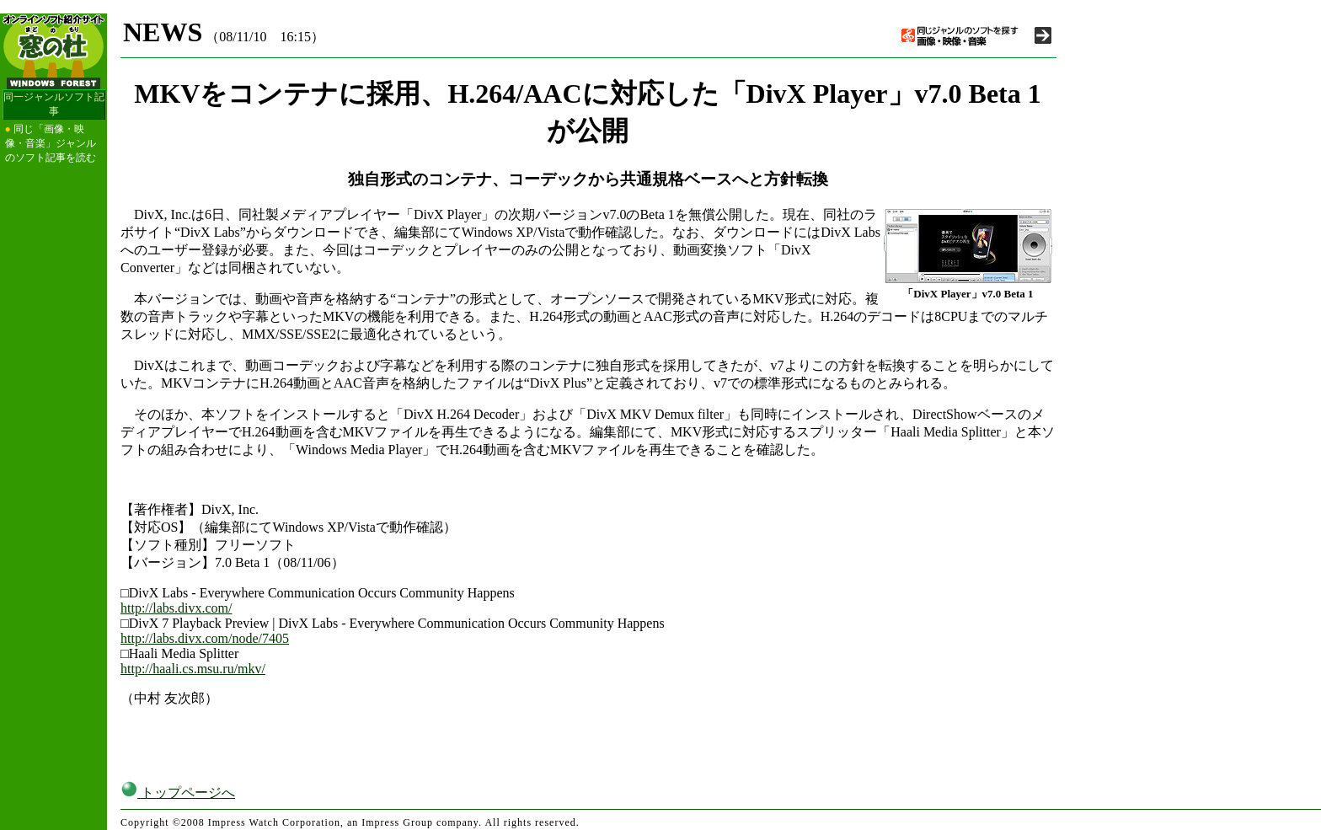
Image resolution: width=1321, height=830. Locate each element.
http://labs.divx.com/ (176, 608)
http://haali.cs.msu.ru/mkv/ (192, 668)
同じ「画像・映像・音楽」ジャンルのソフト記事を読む (50, 143)
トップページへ (177, 792)
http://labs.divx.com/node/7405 (204, 638)
